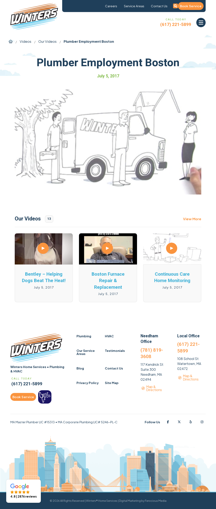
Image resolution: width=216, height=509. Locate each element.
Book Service (190, 6)
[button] (201, 22)
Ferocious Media (155, 500)
